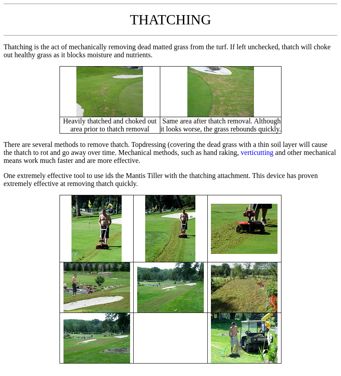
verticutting (257, 152)
